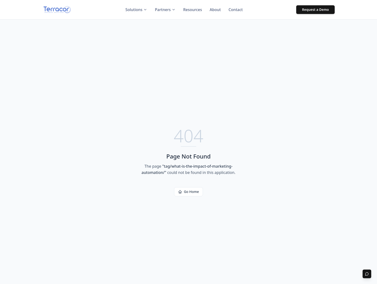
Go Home (188, 191)
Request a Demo (315, 9)
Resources (192, 9)
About (215, 9)
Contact (235, 9)
